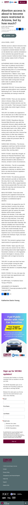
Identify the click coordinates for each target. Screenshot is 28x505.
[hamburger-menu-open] (2, 2)
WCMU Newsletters (11, 428)
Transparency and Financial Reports (11, 475)
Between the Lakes (11, 423)
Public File (5, 478)
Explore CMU (6, 485)
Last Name (6, 413)
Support (5, 482)
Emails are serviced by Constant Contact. (12, 437)
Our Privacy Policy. (17, 437)
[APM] (19, 494)
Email (4, 399)
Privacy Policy (6, 472)
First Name (6, 406)
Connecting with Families (12, 425)
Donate (23, 2)
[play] (2, 503)
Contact (5, 469)
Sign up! (14, 441)
